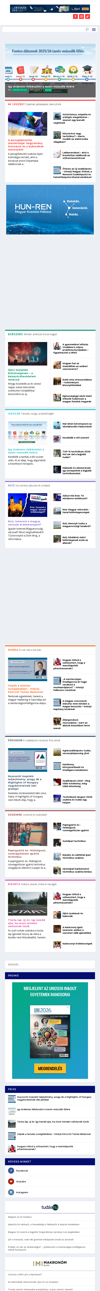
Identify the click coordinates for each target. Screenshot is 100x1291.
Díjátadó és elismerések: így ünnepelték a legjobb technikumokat (77, 383)
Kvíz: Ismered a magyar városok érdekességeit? (24, 436)
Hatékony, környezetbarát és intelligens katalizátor (75, 590)
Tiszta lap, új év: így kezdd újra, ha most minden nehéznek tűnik (26, 746)
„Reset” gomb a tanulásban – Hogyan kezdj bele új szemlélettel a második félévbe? (47, 1233)
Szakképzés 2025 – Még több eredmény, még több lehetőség (76, 606)
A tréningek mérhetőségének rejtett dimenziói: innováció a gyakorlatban (47, 1159)
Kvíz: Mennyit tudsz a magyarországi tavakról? (77, 437)
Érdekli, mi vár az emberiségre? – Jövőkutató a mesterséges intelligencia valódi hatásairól (46, 1071)
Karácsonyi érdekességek (77, 766)
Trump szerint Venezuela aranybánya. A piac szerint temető (40, 1112)
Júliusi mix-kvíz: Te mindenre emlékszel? (75, 410)
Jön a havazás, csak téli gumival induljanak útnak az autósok (40, 1062)
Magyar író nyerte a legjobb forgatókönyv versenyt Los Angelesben (44, 1054)
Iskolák (48, 90)
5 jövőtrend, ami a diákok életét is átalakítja (32, 1241)
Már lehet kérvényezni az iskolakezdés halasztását (77, 338)
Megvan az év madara (20, 1039)
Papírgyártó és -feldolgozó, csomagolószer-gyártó (76, 650)
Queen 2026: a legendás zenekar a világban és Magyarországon (42, 1209)
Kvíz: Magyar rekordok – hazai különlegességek (76, 424)
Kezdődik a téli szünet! (76, 350)
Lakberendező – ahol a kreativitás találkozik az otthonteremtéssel (76, 155)
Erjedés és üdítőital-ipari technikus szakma (77, 679)
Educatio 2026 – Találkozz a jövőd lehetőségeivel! (34, 1224)
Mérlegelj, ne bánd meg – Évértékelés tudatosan (33, 1166)
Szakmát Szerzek (20, 90)
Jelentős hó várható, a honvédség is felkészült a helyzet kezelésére (43, 1047)
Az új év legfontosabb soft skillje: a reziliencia (32, 1151)
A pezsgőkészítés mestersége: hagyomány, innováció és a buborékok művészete (26, 145)
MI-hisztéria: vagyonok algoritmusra (28, 1119)
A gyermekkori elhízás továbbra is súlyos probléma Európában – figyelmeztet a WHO (70, 261)
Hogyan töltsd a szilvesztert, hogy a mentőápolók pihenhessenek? (69, 486)
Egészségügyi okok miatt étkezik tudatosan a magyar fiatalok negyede (77, 312)
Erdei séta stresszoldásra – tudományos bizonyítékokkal (77, 295)
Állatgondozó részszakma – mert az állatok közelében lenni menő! (71, 546)
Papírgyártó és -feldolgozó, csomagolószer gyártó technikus (27, 676)
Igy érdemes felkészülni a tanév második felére (41, 86)
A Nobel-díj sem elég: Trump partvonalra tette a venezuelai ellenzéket (46, 1127)
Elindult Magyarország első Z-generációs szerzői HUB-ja (38, 1216)
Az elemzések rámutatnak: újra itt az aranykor (33, 1104)
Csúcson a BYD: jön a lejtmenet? (25, 1096)
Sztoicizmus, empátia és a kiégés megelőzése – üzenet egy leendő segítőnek (72, 118)
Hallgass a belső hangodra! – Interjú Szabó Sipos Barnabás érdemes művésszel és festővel (50, 1175)
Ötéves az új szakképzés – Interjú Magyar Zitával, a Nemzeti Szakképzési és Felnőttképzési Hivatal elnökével (72, 173)
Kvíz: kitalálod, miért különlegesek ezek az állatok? (75, 453)
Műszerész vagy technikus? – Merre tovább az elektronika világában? (70, 137)
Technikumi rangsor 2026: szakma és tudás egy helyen (78, 622)
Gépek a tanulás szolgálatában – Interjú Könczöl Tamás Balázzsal (25, 511)
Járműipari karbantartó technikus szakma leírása (77, 693)
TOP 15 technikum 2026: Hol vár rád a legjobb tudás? (77, 367)
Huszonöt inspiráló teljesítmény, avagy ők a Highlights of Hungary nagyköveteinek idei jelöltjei (25, 605)
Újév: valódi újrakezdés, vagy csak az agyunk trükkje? (36, 1184)
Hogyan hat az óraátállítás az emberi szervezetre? (75, 279)
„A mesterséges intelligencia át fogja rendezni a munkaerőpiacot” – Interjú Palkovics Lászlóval (70, 507)
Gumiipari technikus (74, 663)
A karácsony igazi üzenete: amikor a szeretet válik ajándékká (77, 753)
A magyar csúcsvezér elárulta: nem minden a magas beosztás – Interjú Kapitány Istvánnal (72, 527)
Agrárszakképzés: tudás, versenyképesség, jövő (77, 574)
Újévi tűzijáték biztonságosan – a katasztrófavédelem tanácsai (22, 287)
